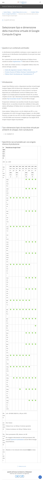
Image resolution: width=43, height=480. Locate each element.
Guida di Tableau (6, 12)
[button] (3, 2)
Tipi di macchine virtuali (14, 98)
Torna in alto (21, 466)
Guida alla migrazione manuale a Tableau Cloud (18, 70)
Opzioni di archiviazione (17, 439)
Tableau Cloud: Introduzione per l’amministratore (19, 74)
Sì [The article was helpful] (17, 476)
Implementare (17, 61)
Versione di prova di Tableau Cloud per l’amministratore (21, 72)
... (29, 12)
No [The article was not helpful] (22, 476)
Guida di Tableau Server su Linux (20, 12)
